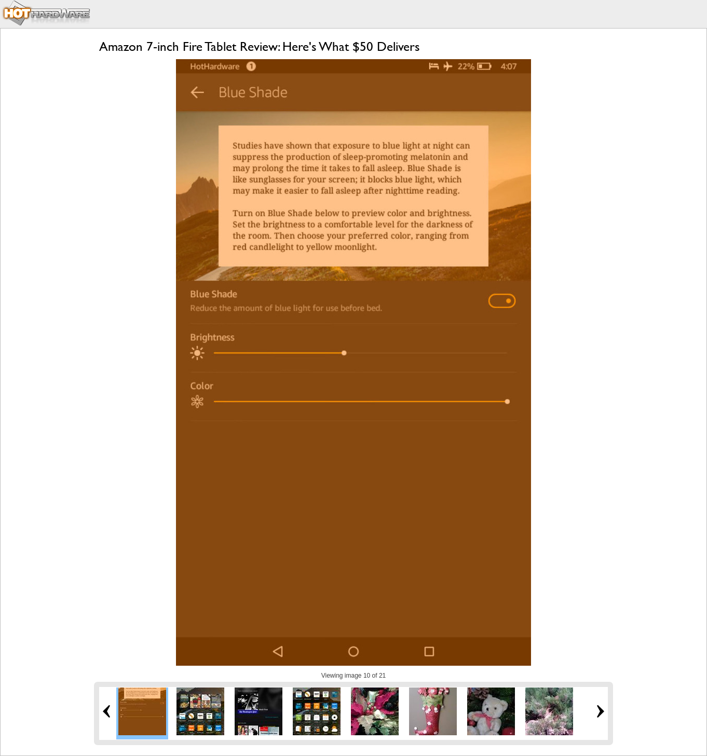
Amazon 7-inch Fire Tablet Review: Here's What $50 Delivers (259, 46)
